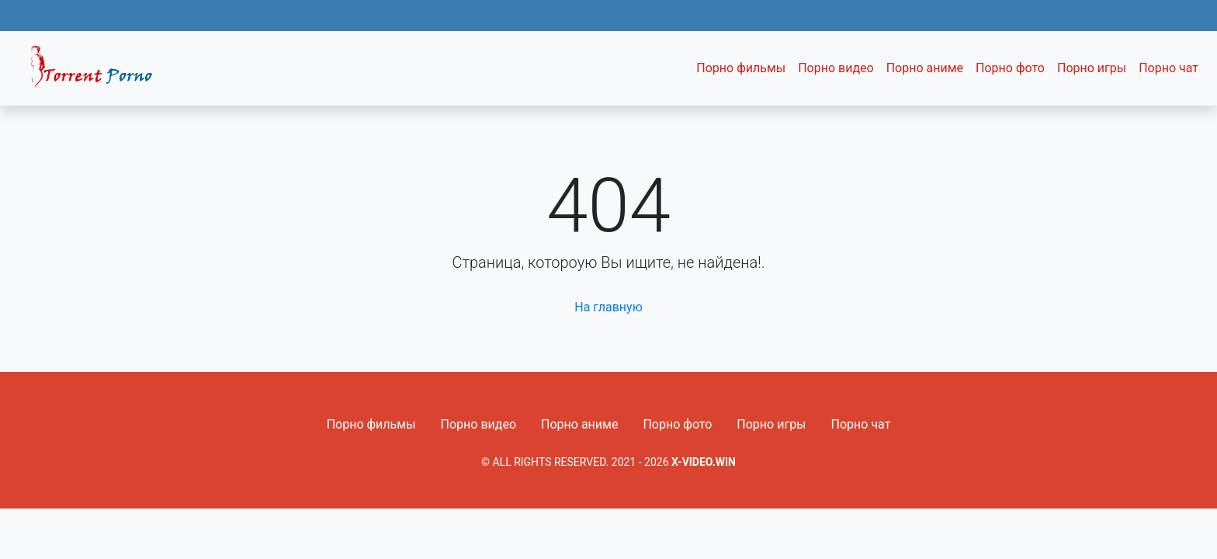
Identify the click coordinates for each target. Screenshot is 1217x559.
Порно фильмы (740, 68)
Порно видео (836, 68)
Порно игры (1091, 68)
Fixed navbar (97, 72)
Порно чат (1168, 68)
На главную (608, 307)
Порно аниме (924, 68)
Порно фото (1010, 68)
